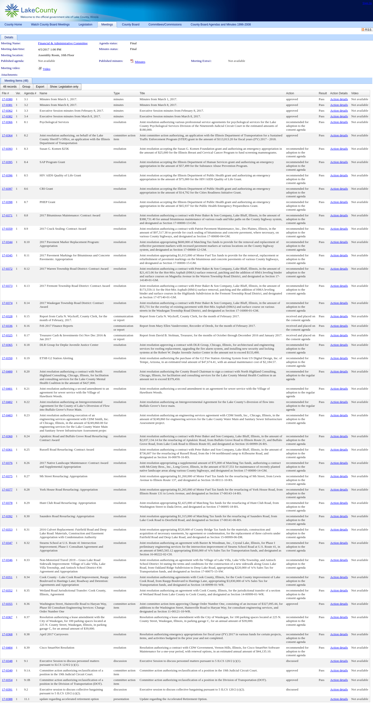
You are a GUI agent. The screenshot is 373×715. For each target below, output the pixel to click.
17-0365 (7, 345)
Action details (339, 99)
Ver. (18, 93)
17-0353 (7, 529)
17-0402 (7, 402)
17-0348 (7, 661)
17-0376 (7, 463)
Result (323, 93)
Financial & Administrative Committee (63, 43)
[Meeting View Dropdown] (64, 87)
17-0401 (7, 388)
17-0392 (7, 516)
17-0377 (7, 489)
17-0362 (7, 110)
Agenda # (30, 93)
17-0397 (7, 188)
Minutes (140, 62)
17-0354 (7, 680)
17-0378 (7, 503)
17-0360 (7, 436)
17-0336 (7, 326)
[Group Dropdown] (26, 87)
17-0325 (7, 335)
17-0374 (7, 303)
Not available (46, 61)
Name (43, 93)
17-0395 (7, 162)
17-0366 (7, 122)
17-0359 (7, 228)
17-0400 (7, 371)
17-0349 (7, 670)
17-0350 (7, 358)
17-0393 (7, 148)
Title (142, 93)
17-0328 (7, 316)
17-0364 (7, 135)
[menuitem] (10, 87)
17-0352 (7, 590)
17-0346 (7, 560)
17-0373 (7, 286)
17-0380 (7, 99)
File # (5, 93)
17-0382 (7, 116)
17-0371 (7, 215)
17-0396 (7, 175)
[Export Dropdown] (40, 87)
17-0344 (7, 242)
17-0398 (7, 202)
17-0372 (7, 268)
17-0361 (7, 449)
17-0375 (7, 476)
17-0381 (7, 105)
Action (290, 93)
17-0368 (7, 634)
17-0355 (7, 604)
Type (116, 93)
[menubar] (40, 87)
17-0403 (7, 415)
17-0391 (7, 689)
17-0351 (7, 577)
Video (46, 69)
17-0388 (7, 699)
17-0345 (7, 255)
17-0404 (7, 647)
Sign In (367, 3)
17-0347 (7, 543)
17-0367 (7, 617)
